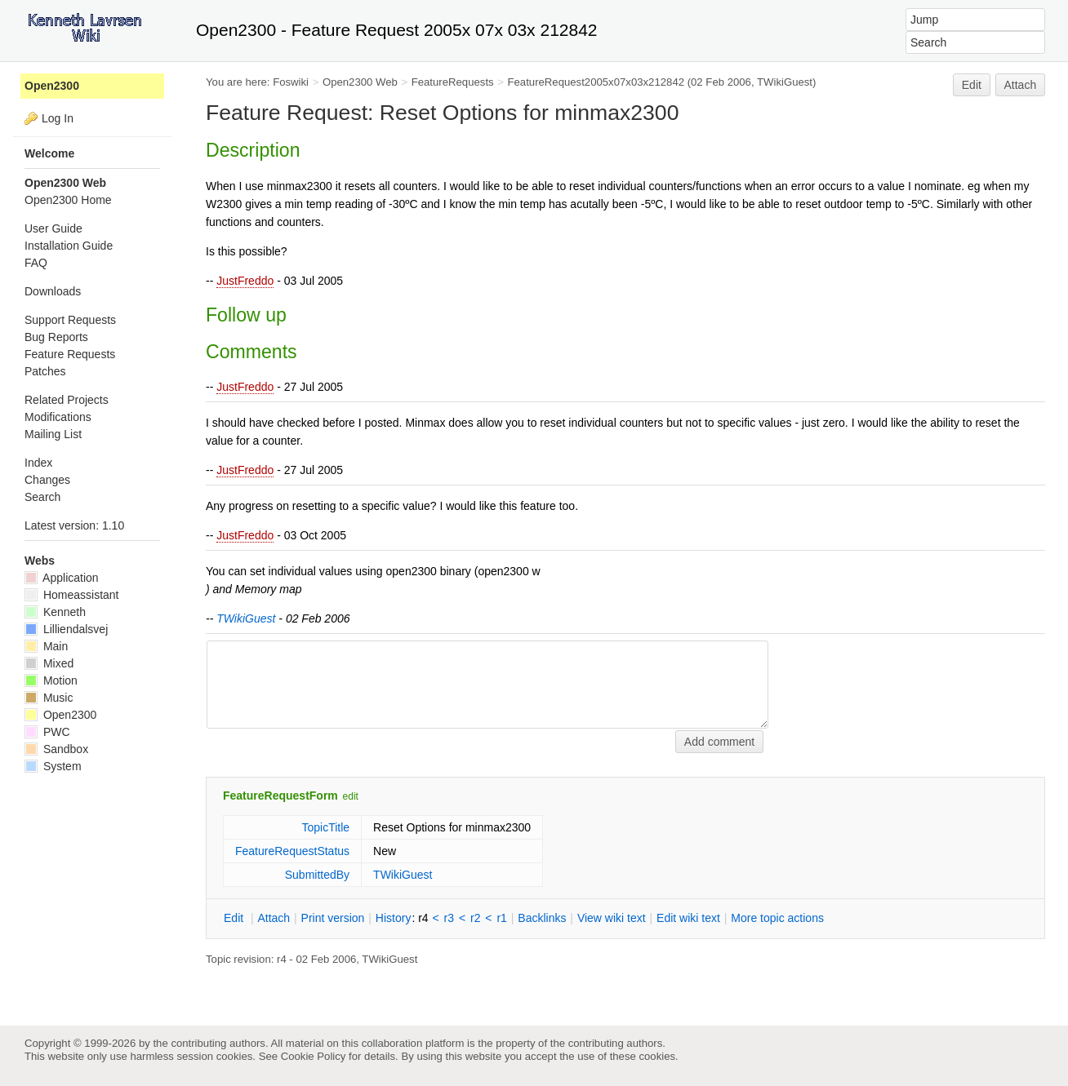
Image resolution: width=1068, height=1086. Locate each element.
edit (350, 796)
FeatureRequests (453, 82)
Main (46, 646)
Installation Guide (68, 245)
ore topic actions (777, 917)
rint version (333, 917)
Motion (51, 680)
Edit (971, 84)
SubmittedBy (317, 874)
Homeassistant (71, 594)
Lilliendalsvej (66, 629)
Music (48, 697)
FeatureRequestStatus (292, 851)
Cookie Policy (313, 1056)
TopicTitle (325, 827)
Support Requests (70, 319)
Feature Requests (69, 354)
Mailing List (53, 434)
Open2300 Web (360, 82)
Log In (57, 118)
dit (235, 917)
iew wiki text (611, 917)
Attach (1020, 84)
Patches (45, 371)
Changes (47, 479)
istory (394, 917)
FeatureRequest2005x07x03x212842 (596, 82)
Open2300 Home (68, 199)
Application (61, 577)
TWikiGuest (784, 82)
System (53, 766)
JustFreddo (245, 280)
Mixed (48, 663)
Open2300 (51, 85)
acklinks (542, 917)
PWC (47, 731)
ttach (273, 917)
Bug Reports (56, 337)
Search (42, 496)
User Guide (53, 228)
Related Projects (66, 399)
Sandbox (56, 749)
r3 (449, 917)
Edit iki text (688, 917)
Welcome (49, 153)
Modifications (57, 416)
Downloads (52, 291)
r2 (475, 917)
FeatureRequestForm (280, 795)
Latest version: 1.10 (74, 525)
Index (38, 462)
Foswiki (291, 82)
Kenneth (55, 611)
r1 (501, 917)
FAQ (35, 262)
